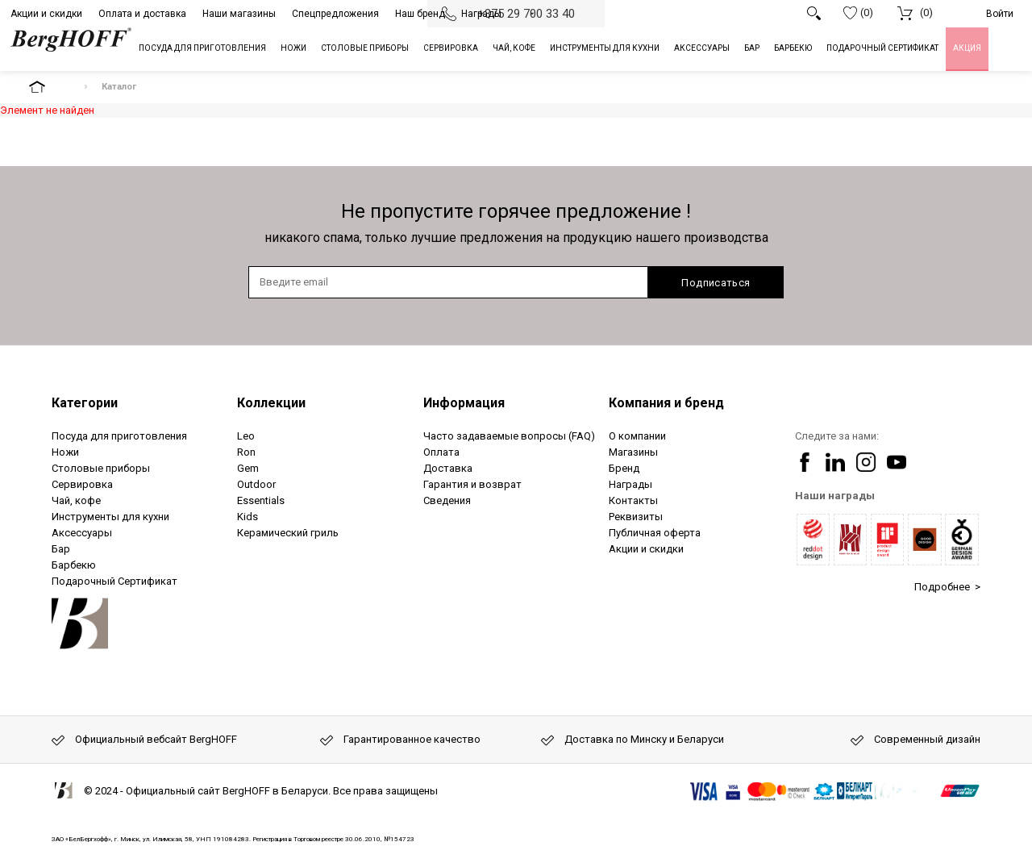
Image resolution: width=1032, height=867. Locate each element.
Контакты (633, 500)
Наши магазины (239, 13)
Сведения (447, 500)
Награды (481, 13)
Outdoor (256, 484)
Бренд (624, 468)
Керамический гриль (288, 533)
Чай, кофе (76, 500)
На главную (51, 86)
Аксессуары (82, 533)
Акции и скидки (46, 13)
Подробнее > (947, 587)
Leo (246, 436)
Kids (247, 517)
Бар (61, 549)
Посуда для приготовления (119, 436)
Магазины (633, 452)
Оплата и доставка (142, 13)
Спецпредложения (335, 13)
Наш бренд (420, 13)
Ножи (65, 452)
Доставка (447, 468)
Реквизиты (636, 517)
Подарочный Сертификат (114, 581)
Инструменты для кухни (110, 517)
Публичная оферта (655, 533)
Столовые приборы (101, 468)
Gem (248, 468)
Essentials (261, 500)
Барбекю (74, 565)
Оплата (441, 452)
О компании (637, 436)
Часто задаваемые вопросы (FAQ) (509, 436)
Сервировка (82, 484)
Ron (246, 452)
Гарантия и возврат (472, 484)
